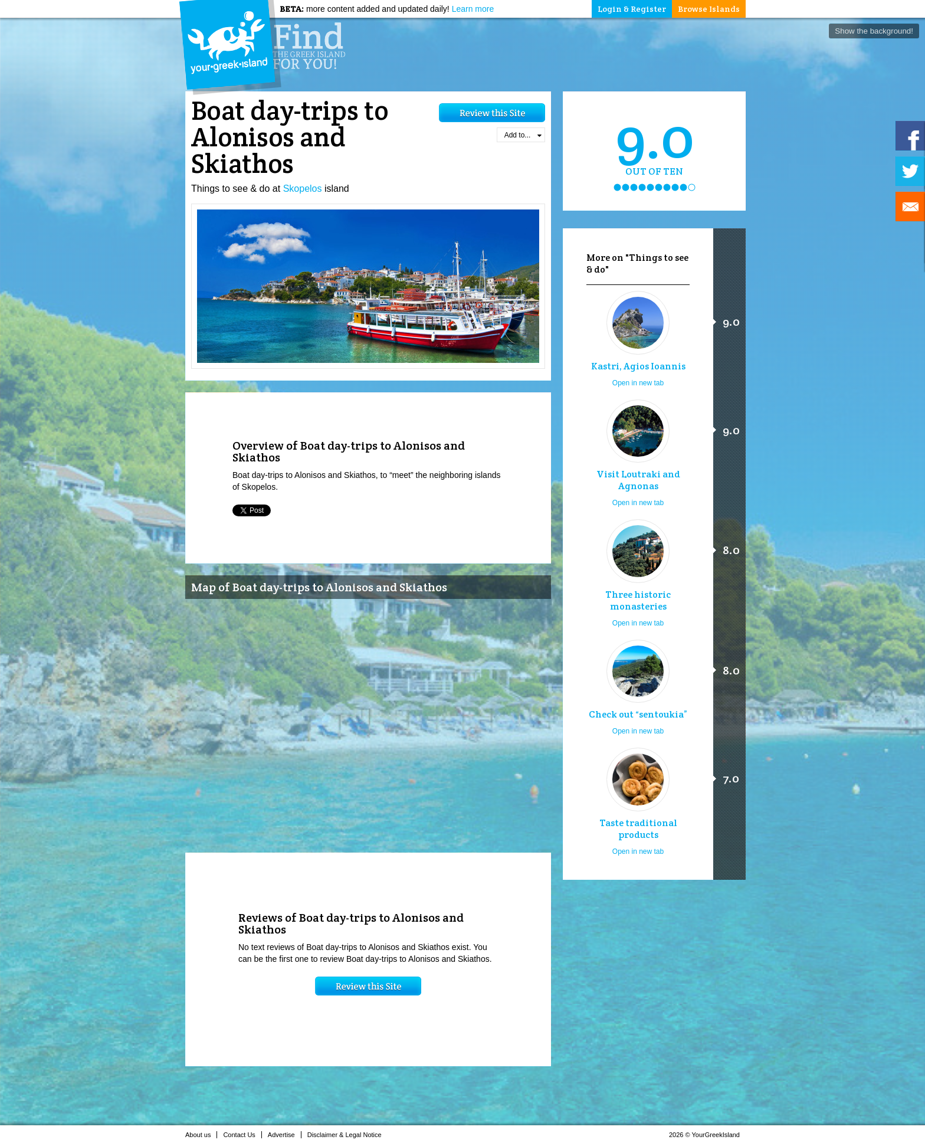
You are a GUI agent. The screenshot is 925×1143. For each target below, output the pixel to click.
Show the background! (874, 31)
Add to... (523, 135)
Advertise (284, 1134)
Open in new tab (638, 383)
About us (201, 1134)
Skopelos (302, 189)
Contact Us (242, 1134)
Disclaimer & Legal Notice (347, 1134)
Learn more (473, 9)
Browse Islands (709, 9)
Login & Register (632, 9)
